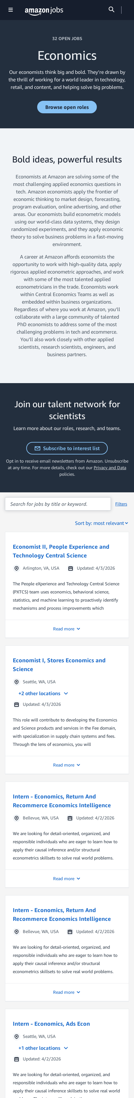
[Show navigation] (10, 10)
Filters (121, 503)
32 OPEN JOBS (67, 38)
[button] (67, 585)
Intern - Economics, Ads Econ (51, 1023)
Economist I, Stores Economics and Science (59, 664)
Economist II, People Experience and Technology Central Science (61, 551)
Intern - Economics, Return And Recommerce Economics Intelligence (62, 800)
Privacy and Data (110, 467)
